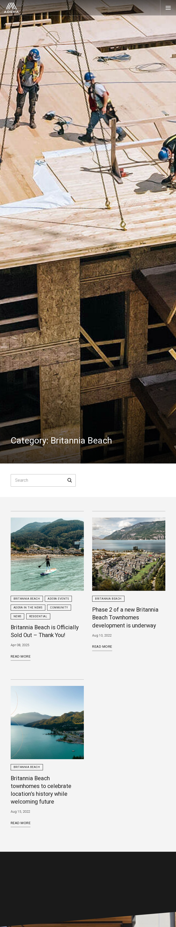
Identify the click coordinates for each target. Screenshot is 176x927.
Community (59, 607)
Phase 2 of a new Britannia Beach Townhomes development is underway (125, 617)
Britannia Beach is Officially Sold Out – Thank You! (45, 631)
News (17, 616)
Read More (21, 656)
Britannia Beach (27, 598)
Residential (38, 616)
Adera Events (58, 598)
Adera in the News (28, 607)
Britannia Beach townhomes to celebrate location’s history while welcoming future (41, 790)
